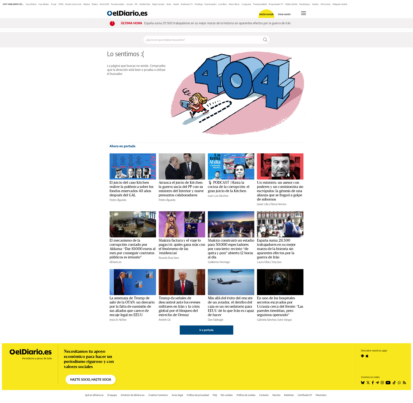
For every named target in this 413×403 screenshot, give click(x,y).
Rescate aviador (117, 4)
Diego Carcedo (158, 4)
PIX (136, 4)
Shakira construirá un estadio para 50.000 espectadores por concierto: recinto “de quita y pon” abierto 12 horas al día (231, 249)
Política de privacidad (198, 395)
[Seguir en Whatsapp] (399, 382)
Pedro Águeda (118, 200)
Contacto (264, 395)
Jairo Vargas (285, 319)
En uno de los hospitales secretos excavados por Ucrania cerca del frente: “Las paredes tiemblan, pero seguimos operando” (280, 306)
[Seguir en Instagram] (382, 382)
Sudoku (315, 4)
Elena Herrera (278, 204)
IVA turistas (325, 4)
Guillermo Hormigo (219, 262)
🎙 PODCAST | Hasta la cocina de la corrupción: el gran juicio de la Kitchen (228, 187)
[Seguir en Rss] (404, 382)
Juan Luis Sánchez (218, 195)
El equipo (112, 395)
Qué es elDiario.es (94, 395)
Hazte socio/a (266, 14)
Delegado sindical (340, 4)
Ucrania (129, 4)
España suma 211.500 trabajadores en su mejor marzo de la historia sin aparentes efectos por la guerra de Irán (217, 23)
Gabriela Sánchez (266, 319)
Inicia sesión (284, 14)
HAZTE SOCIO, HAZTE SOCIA (90, 379)
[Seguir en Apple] (367, 356)
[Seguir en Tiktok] (394, 382)
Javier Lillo (263, 204)
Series (168, 4)
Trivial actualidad (260, 4)
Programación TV (276, 4)
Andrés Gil (164, 319)
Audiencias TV (187, 4)
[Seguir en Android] (362, 356)
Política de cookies (246, 395)
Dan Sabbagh (215, 319)
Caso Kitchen (31, 4)
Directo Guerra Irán (73, 4)
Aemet (176, 4)
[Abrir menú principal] (303, 13)
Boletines (289, 395)
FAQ (215, 395)
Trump (53, 4)
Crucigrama (246, 4)
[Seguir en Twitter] (368, 382)
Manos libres (234, 4)
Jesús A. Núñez (118, 319)
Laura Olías (263, 262)
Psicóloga (199, 4)
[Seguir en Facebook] (373, 382)
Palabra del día (291, 4)
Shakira (95, 4)
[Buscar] (265, 40)
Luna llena (222, 4)
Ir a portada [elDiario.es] (206, 330)
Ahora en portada (122, 146)
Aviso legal (177, 395)
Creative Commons (158, 395)
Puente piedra (210, 4)
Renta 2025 (104, 4)
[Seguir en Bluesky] (362, 382)
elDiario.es (115, 262)
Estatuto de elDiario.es (133, 395)
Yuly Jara (276, 262)
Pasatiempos (304, 4)
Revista (276, 395)
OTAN (60, 4)
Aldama (86, 4)
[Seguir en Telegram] (377, 382)
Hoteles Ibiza (144, 4)
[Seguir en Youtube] (388, 382)
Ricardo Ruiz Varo (169, 257)
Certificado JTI (305, 395)
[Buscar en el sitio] (202, 40)
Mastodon (321, 395)
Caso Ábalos (43, 4)
